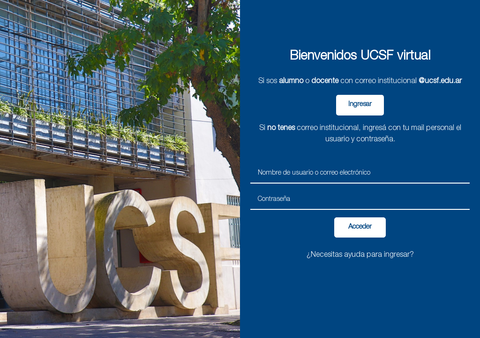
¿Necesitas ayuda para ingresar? (360, 255)
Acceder (360, 227)
